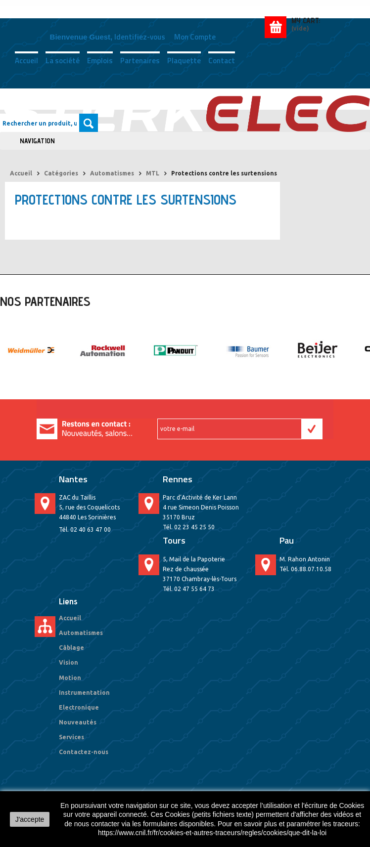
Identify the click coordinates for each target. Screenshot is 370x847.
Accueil (26, 59)
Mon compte (195, 36)
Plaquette (184, 59)
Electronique (79, 707)
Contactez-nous (83, 752)
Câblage (71, 647)
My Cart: (305, 20)
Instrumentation (84, 692)
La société (63, 59)
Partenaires (140, 59)
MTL (152, 173)
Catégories (61, 173)
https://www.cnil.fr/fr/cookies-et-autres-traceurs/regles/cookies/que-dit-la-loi (212, 833)
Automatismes (112, 173)
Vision (68, 662)
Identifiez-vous (139, 36)
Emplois (100, 59)
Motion (70, 678)
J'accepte (30, 819)
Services (71, 737)
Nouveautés (77, 722)
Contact (221, 59)
